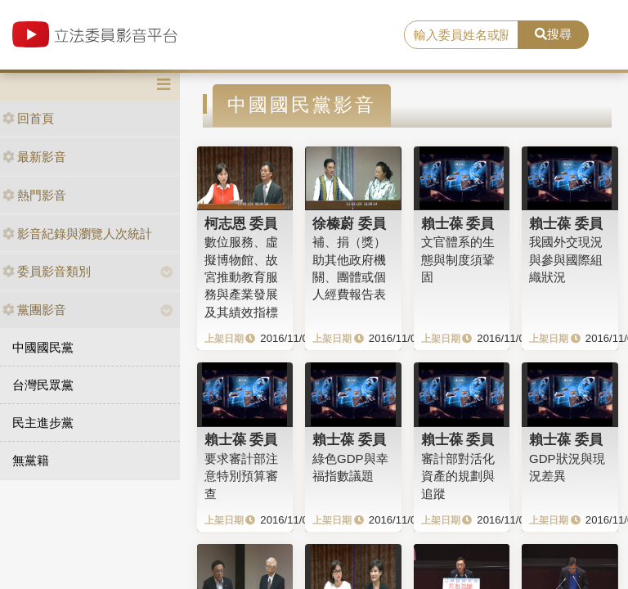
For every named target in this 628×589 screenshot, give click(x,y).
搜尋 (553, 34)
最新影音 (34, 157)
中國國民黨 (43, 347)
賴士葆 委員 (458, 223)
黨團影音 (34, 310)
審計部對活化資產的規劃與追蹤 (458, 476)
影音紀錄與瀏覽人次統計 (77, 234)
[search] (461, 35)
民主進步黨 (43, 422)
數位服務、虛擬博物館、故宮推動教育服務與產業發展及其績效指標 (241, 277)
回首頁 (28, 118)
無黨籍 (30, 460)
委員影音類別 (46, 271)
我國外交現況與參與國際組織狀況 (566, 259)
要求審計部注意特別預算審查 (241, 476)
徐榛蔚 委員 (349, 223)
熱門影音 (34, 195)
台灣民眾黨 (43, 385)
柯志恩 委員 (241, 223)
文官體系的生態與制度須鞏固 (458, 259)
